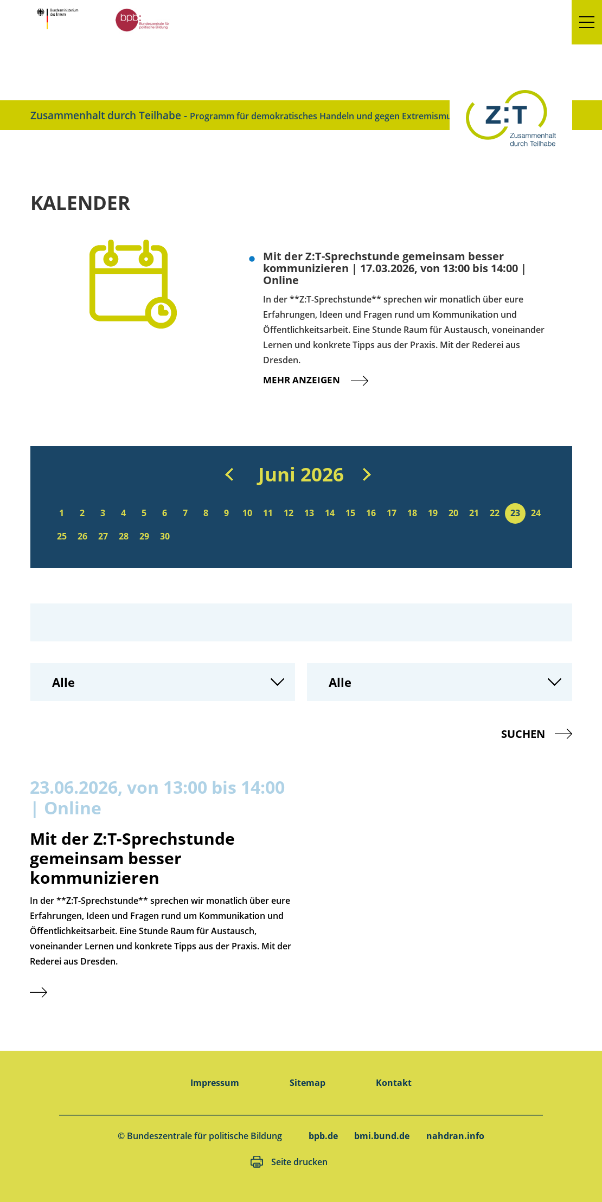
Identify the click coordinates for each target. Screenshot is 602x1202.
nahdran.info (455, 1136)
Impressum (214, 1083)
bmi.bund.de (381, 1136)
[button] (586, 22)
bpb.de (323, 1136)
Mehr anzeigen (324, 380)
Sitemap (307, 1083)
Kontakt (394, 1083)
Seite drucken (299, 1162)
